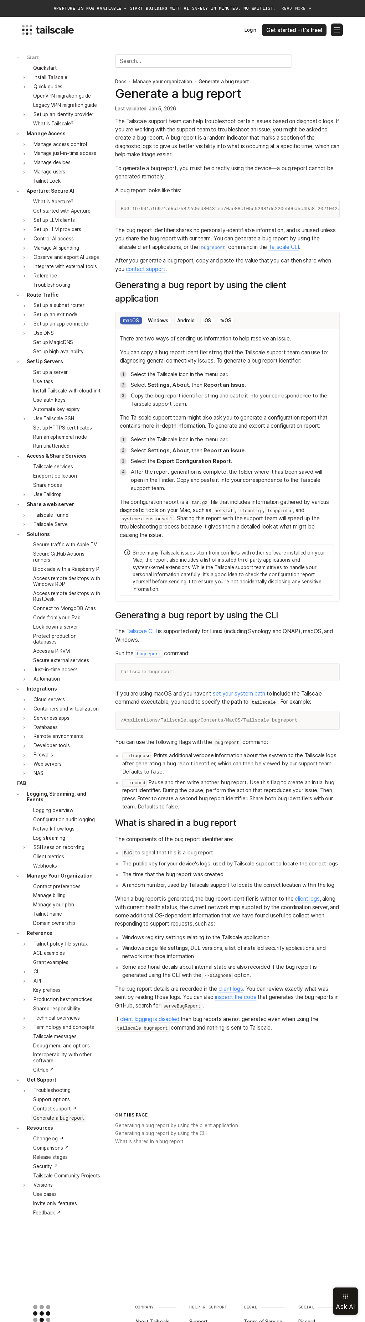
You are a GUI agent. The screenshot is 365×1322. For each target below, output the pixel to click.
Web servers (48, 764)
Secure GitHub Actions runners (58, 556)
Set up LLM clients (54, 220)
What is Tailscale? (53, 123)
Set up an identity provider (63, 114)
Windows (158, 320)
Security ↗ (45, 1166)
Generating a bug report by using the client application (176, 1125)
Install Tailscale (50, 77)
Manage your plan (53, 904)
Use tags (43, 381)
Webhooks (45, 866)
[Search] (203, 61)
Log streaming (49, 838)
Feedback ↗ (47, 1213)
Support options (51, 1099)
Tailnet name (47, 914)
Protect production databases (55, 639)
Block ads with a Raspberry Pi (66, 569)
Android (185, 320)
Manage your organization (162, 81)
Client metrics (48, 856)
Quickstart (45, 68)
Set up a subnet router (59, 305)
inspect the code (236, 997)
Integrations (42, 689)
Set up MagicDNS (53, 342)
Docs (120, 81)
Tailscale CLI (283, 247)
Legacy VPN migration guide (65, 105)
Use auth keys (49, 400)
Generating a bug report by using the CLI (161, 1133)
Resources (40, 1128)
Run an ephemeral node (60, 437)
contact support (146, 269)
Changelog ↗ (48, 1138)
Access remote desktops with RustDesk (66, 596)
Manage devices (52, 162)
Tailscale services (53, 466)
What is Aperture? (53, 201)
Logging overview (53, 810)
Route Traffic (42, 295)
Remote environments (58, 736)
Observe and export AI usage (66, 257)
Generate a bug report (58, 1118)
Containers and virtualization (66, 709)
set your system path (239, 693)
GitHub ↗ (43, 1070)
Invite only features (55, 1203)
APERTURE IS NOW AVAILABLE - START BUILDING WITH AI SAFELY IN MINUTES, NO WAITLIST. (182, 8)
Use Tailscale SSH (54, 418)
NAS (38, 773)
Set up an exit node (55, 314)
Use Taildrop (48, 494)
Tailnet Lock (46, 181)
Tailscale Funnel (52, 515)
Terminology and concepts (64, 1027)
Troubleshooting (51, 285)
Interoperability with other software (62, 1057)
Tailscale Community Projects (66, 1175)
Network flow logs (53, 829)
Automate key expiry (56, 409)
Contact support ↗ (55, 1109)
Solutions (38, 534)
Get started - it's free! (294, 30)
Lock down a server (55, 627)
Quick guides (48, 86)
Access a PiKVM (51, 651)
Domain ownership (54, 923)
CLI (37, 971)
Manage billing (49, 895)
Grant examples (50, 962)
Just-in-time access (56, 669)
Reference (45, 276)
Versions (43, 1185)
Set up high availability (58, 351)
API (37, 981)
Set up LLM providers (57, 229)
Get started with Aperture (62, 211)
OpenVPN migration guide (62, 96)
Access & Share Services (57, 456)
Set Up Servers (45, 361)
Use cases (45, 1194)
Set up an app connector (62, 324)
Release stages (50, 1157)
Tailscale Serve (51, 524)
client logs (307, 898)
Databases (46, 727)
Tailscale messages (55, 1036)
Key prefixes (46, 990)
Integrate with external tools (65, 266)
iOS (207, 320)
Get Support (41, 1080)
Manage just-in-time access (65, 153)
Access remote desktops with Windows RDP (66, 581)
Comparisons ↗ (51, 1148)
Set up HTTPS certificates (62, 428)
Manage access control (60, 144)
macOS (131, 320)
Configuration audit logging (63, 819)
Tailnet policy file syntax (61, 944)
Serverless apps (52, 718)
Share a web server (50, 504)
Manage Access (46, 133)
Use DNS (44, 333)
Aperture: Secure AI (50, 191)
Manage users (49, 172)
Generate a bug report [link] (223, 81)
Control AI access (54, 238)
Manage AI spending (56, 248)
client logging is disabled (149, 1019)
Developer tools (52, 745)
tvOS (225, 320)
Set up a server (50, 372)
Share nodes (47, 485)
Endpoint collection (55, 476)
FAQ (22, 783)
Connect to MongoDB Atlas (64, 608)
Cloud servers (49, 699)
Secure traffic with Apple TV (65, 544)
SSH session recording (59, 847)
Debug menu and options (61, 1045)
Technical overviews (57, 1018)
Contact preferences (56, 886)
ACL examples (49, 953)
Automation (47, 679)
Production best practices (63, 999)
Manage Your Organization (60, 876)
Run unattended (51, 446)
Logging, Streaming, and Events (56, 796)
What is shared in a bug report (149, 1141)
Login (250, 30)
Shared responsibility (56, 1008)
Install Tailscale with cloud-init (67, 391)
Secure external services (61, 660)
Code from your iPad (56, 617)
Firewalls (43, 755)
